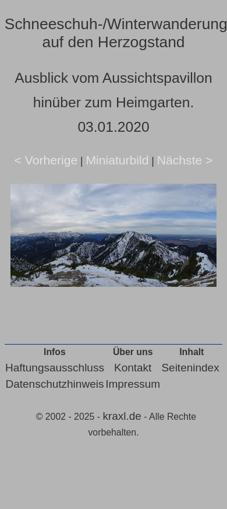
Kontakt (132, 367)
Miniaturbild (117, 160)
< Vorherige (46, 160)
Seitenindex (190, 367)
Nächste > (185, 160)
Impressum (132, 384)
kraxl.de (121, 416)
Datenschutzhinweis (54, 384)
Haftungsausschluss (54, 367)
